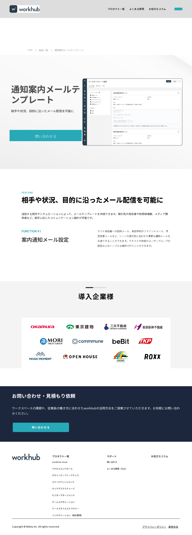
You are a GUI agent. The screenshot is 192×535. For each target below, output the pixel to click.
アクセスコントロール (62, 468)
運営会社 (173, 526)
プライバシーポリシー (154, 526)
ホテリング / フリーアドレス (65, 475)
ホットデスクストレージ (63, 488)
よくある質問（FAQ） (117, 468)
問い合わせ (112, 461)
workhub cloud (59, 461)
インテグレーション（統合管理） (67, 515)
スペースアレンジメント (63, 481)
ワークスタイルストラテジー (65, 508)
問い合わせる (45, 136)
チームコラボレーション (63, 501)
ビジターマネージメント (63, 495)
